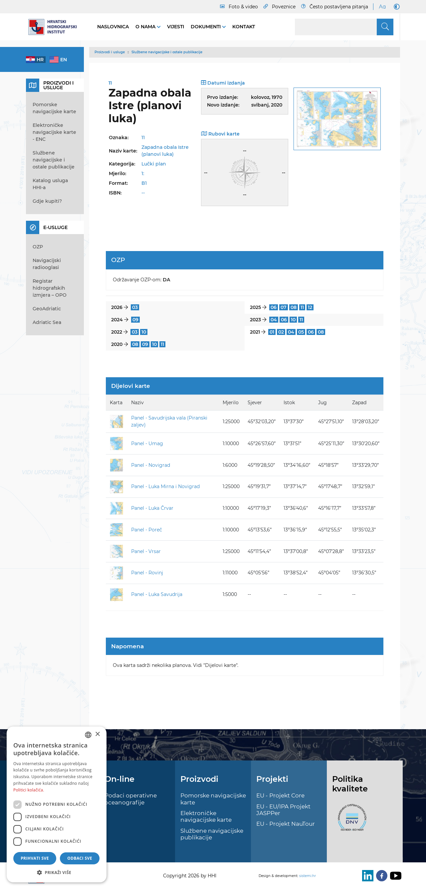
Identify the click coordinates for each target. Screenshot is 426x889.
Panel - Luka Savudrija (156, 594)
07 (284, 307)
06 (274, 307)
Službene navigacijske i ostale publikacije (166, 52)
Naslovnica (113, 27)
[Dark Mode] (395, 6)
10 (293, 320)
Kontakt (243, 27)
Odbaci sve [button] (79, 858)
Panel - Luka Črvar (152, 508)
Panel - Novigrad (150, 465)
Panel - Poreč (146, 530)
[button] (56, 872)
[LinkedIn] (366, 875)
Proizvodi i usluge (110, 52)
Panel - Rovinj (147, 573)
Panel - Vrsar (146, 551)
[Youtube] (394, 875)
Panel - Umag (147, 443)
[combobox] (88, 735)
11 (302, 307)
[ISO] (350, 821)
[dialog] (56, 804)
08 (294, 307)
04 (274, 320)
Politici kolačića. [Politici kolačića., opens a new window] (28, 790)
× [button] (97, 734)
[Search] (344, 27)
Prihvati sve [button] (35, 858)
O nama (146, 27)
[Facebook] (380, 875)
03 (135, 307)
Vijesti (175, 27)
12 (310, 307)
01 (272, 332)
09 (135, 320)
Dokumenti (206, 27)
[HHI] (55, 27)
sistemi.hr (307, 876)
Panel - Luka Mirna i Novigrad (165, 486)
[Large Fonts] (382, 6)
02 (281, 332)
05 (301, 332)
